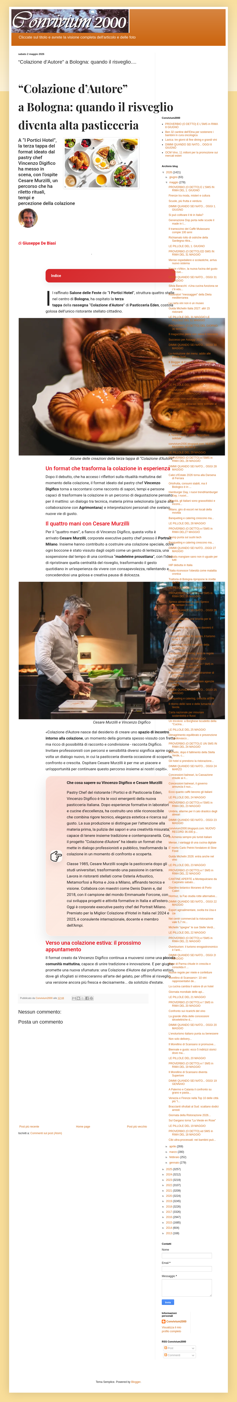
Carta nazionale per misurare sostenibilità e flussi (186, 714)
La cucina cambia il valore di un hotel (191, 986)
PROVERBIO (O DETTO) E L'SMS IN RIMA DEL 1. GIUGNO (191, 189)
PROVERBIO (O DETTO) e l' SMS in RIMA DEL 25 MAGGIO (191, 665)
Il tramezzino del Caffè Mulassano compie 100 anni (189, 230)
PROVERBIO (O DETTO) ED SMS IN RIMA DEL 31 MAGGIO (191, 253)
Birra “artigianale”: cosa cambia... (189, 379)
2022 (169, 1185)
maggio (174, 182)
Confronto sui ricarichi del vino (187, 1011)
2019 (169, 1201)
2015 (169, 1222)
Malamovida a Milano (181, 421)
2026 (169, 172)
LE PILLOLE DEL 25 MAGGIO (187, 729)
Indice (56, 276)
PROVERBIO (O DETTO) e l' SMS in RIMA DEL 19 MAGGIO (191, 1065)
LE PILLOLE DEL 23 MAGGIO (187, 865)
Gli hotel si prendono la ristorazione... (191, 761)
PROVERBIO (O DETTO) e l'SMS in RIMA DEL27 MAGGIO (191, 530)
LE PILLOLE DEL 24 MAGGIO (187, 797)
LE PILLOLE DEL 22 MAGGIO (187, 932)
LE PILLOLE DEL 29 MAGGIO (187, 452)
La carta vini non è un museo (186, 303)
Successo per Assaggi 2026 (185, 339)
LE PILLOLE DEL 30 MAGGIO (187, 384)
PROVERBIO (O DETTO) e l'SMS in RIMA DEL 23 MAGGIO (191, 804)
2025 (169, 1169)
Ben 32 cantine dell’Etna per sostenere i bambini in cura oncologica (189, 133)
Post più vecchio (137, 1126)
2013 (169, 1233)
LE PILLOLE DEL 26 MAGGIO (187, 658)
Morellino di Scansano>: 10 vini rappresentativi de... (187, 979)
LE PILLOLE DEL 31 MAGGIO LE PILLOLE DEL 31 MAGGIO (189, 319)
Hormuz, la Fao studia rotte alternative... (193, 896)
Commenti (172, 1355)
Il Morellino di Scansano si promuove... (192, 1044)
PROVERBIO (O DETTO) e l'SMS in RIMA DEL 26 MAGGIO (191, 595)
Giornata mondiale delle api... (186, 991)
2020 (169, 1196)
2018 (169, 1206)
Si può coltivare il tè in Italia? (186, 215)
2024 (169, 1174)
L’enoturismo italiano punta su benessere (193, 1033)
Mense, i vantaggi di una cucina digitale (192, 842)
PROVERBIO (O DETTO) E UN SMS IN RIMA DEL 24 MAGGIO (193, 745)
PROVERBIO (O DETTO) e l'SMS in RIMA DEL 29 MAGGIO (191, 391)
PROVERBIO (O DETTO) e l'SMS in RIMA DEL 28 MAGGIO (191, 459)
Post (168, 1348)
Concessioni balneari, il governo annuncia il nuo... (188, 785)
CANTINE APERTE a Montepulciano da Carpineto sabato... (193, 880)
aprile (173, 1146)
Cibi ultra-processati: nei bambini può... (192, 1139)
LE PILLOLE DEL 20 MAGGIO (187, 1058)
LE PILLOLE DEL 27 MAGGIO (187, 587)
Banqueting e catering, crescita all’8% (191, 698)
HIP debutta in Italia (181, 565)
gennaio (174, 1162)
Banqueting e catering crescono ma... (191, 518)
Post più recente (29, 1126)
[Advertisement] (190, 81)
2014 (169, 1227)
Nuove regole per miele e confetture (190, 972)
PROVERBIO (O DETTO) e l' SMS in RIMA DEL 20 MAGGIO (191, 1004)
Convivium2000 (176, 1321)
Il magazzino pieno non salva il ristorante (193, 334)
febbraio (174, 1157)
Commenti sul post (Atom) (46, 1133)
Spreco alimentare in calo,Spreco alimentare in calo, (189, 603)
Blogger (136, 1382)
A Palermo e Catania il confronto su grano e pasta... (190, 1091)
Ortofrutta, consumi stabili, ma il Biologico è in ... (188, 485)
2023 (169, 1180)
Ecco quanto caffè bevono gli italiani (190, 792)
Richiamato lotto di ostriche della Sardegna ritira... (188, 239)
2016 (169, 1217)
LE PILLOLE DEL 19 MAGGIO (187, 1126)
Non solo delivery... (180, 1038)
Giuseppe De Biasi (39, 243)
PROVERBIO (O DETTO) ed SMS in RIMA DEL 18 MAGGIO (191, 1133)
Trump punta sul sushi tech (185, 537)
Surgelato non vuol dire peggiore (188, 398)
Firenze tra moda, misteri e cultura (189, 195)
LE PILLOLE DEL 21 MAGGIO (187, 997)
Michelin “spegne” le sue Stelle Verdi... (192, 927)
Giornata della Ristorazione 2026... (190, 1115)
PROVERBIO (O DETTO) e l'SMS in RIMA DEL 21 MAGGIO (191, 939)
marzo (173, 1152)
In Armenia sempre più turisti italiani (190, 837)
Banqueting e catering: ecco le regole (191, 653)
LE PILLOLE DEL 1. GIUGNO (187, 246)
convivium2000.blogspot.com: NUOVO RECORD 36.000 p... (192, 445)
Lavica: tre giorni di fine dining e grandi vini (191, 139)
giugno (173, 177)
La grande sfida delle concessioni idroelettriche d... (189, 1018)
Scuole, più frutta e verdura (185, 201)
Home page (83, 1126)
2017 (169, 1211)
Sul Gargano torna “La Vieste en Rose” (192, 1120)
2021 (169, 1190)
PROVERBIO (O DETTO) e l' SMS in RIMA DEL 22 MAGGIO (191, 872)
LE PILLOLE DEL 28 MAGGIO (187, 523)
